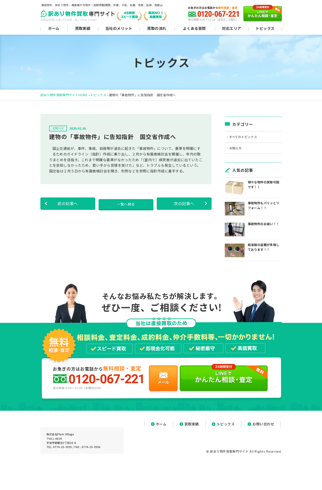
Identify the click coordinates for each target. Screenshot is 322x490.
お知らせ (239, 149)
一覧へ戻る (126, 203)
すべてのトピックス (247, 137)
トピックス (98, 95)
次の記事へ (184, 203)
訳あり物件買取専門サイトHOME (64, 95)
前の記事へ (68, 203)
